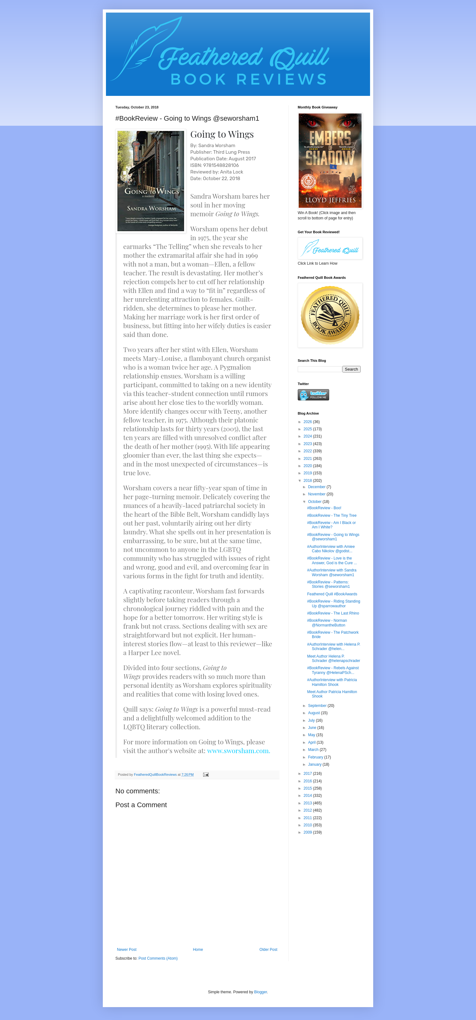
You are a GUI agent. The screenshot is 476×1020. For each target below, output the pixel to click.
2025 (308, 429)
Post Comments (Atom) (158, 958)
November (317, 494)
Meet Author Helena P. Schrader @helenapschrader (333, 658)
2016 (308, 781)
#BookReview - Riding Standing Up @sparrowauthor (333, 603)
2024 (308, 436)
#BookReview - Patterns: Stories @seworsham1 (328, 584)
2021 (308, 458)
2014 (308, 795)
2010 (308, 825)
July (312, 720)
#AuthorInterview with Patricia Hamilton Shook (332, 682)
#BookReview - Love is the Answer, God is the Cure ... (332, 560)
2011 (308, 818)
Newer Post (126, 949)
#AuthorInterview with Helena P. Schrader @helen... (333, 646)
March (314, 749)
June (312, 727)
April (312, 742)
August (314, 713)
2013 (308, 803)
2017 (308, 773)
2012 (308, 810)
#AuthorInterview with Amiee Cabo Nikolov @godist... (331, 548)
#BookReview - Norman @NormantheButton (327, 622)
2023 (308, 444)
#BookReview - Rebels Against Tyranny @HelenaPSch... (333, 670)
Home (198, 949)
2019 (308, 473)
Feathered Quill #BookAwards (332, 594)
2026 (308, 422)
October (315, 501)
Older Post (268, 949)
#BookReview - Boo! (324, 508)
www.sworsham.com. (238, 750)
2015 (308, 788)
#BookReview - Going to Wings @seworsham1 (333, 536)
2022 (308, 451)
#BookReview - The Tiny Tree (332, 515)
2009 (308, 832)
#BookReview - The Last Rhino (333, 613)
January (315, 764)
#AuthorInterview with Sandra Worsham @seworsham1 (332, 572)
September (318, 705)
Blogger (260, 992)
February (316, 757)
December (317, 487)
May (312, 735)
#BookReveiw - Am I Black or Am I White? (331, 525)
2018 (308, 480)
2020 (308, 466)
